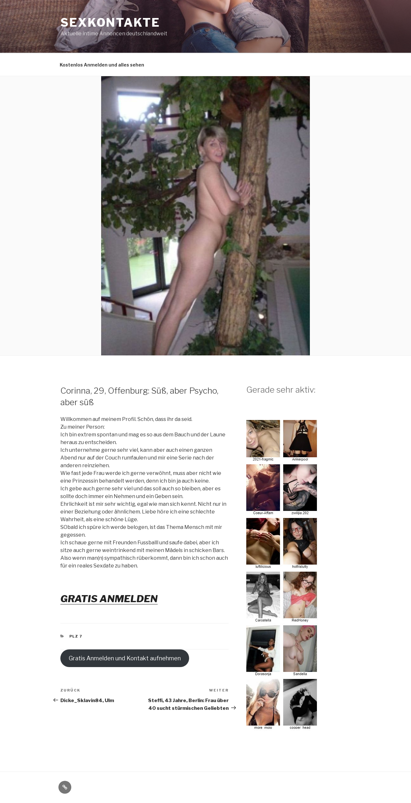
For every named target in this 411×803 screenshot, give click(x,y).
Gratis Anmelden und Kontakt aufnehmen (125, 658)
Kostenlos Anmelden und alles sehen (102, 64)
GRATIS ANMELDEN (109, 598)
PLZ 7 (76, 636)
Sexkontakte (110, 22)
